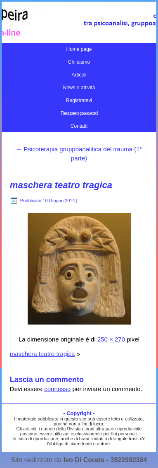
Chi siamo (79, 62)
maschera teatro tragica (61, 185)
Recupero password (79, 113)
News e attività (79, 88)
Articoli (78, 75)
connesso (57, 388)
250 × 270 (111, 339)
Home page (79, 49)
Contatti (79, 126)
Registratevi (79, 100)
